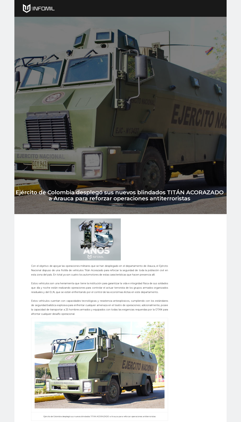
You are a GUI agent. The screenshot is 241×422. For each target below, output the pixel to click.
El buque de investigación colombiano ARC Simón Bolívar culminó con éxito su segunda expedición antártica (190, 353)
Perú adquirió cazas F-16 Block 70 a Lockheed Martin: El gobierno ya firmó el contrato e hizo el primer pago (189, 311)
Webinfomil (118, 259)
